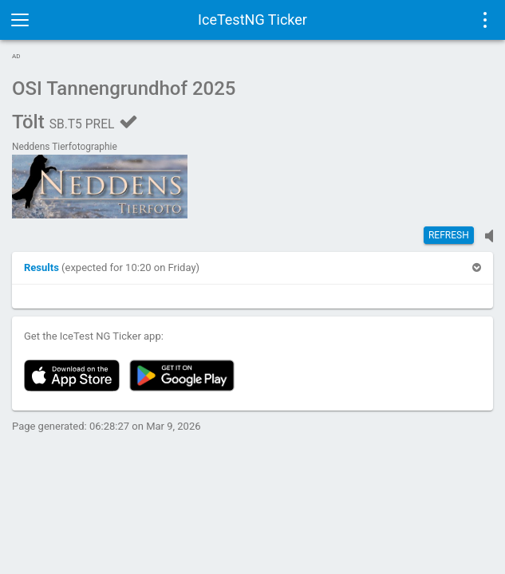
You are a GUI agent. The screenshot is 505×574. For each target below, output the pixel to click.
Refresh (448, 235)
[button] (42, 267)
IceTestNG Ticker (252, 19)
